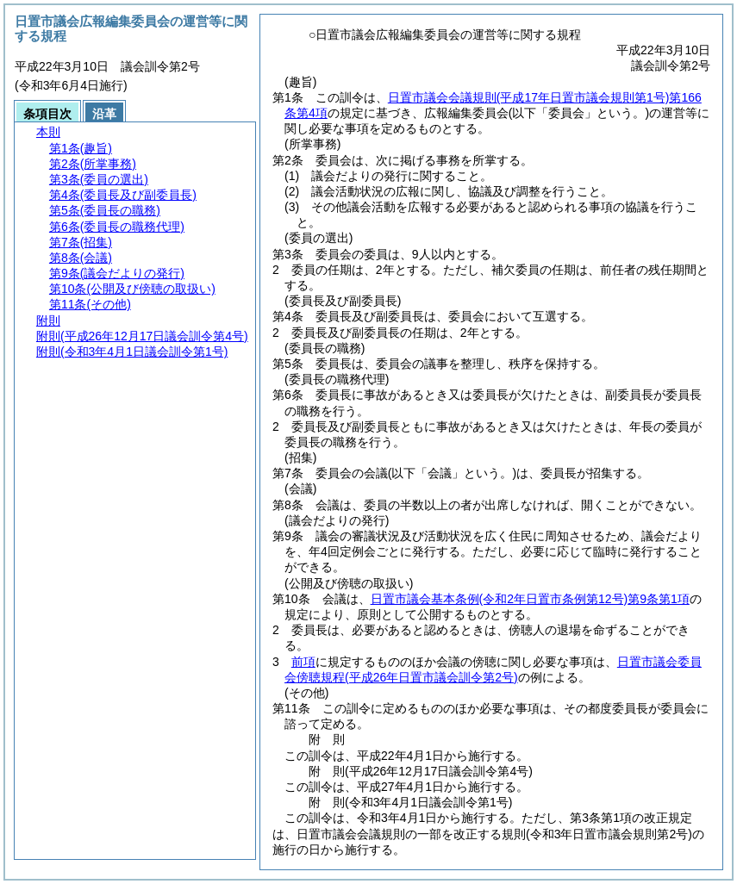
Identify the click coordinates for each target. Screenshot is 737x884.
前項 (303, 662)
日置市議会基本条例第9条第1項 (530, 599)
